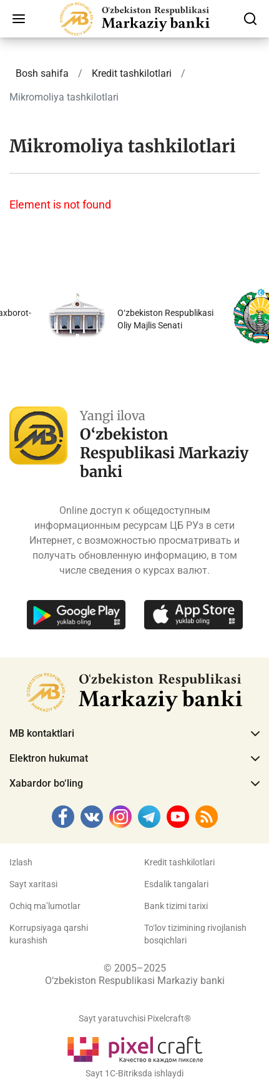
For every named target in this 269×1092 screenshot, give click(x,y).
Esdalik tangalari (176, 884)
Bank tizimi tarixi (176, 906)
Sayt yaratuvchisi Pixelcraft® (135, 1018)
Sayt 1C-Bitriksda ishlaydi (134, 1073)
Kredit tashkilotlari (179, 862)
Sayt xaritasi (33, 884)
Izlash (20, 862)
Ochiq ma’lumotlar (45, 906)
